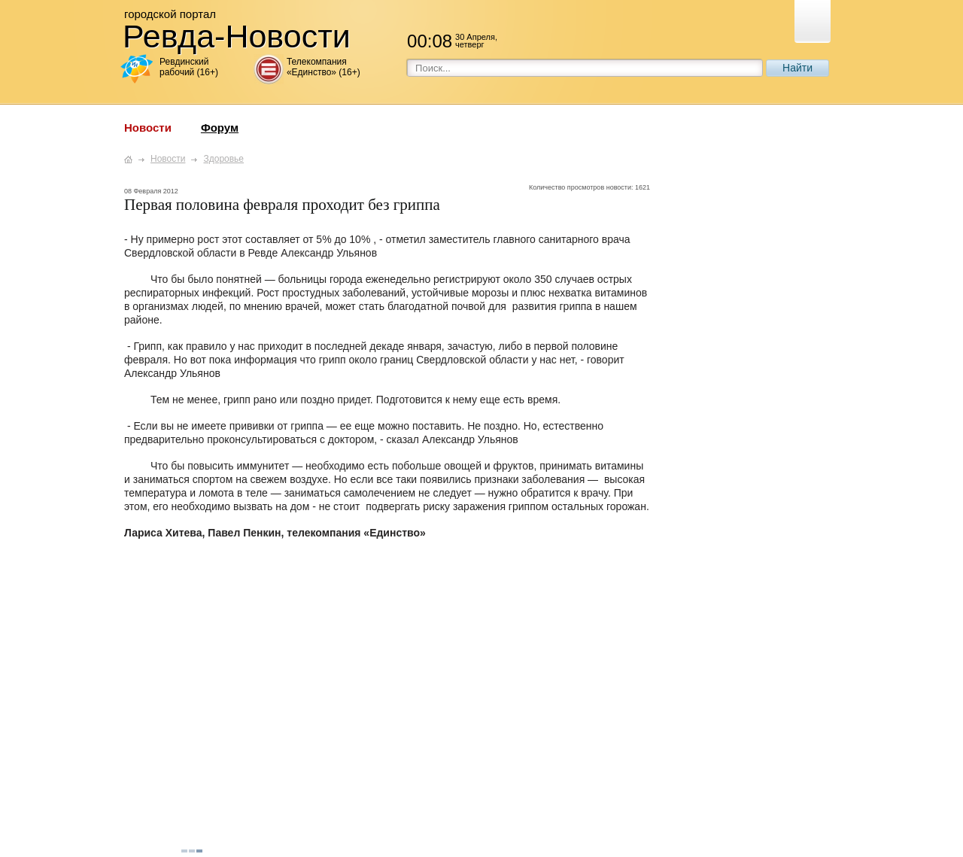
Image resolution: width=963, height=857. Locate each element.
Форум (219, 127)
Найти (797, 68)
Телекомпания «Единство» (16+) (323, 66)
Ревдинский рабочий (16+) (188, 66)
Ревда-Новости (237, 36)
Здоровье (223, 158)
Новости (148, 127)
